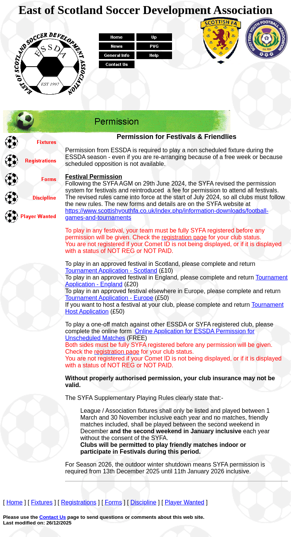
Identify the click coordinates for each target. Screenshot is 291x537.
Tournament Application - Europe (109, 298)
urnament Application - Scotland (111, 270)
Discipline (143, 502)
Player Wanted (184, 502)
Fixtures (42, 502)
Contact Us (52, 517)
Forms (113, 502)
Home (14, 502)
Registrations (78, 502)
